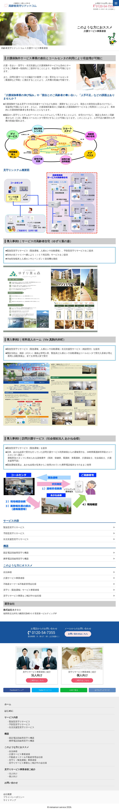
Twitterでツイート (45, 690)
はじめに (8, 711)
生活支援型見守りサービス (16, 539)
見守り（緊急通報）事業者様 (22, 760)
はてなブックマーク (102, 690)
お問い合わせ (11, 782)
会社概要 (7, 794)
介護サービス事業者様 (13, 578)
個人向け (13, 776)
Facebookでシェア (17, 690)
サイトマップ (9, 800)
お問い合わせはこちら (78, 634)
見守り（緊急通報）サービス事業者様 (21, 590)
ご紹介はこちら (37, 680)
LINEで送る (73, 690)
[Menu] (116, 3)
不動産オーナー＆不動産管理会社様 (26, 757)
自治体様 (7, 572)
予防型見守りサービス (13, 533)
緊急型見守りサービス (13, 527)
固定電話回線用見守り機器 (16, 552)
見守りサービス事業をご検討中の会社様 (22, 595)
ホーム (7, 704)
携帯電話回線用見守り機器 (16, 558)
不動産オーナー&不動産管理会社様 (19, 584)
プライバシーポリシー (13, 797)
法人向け (13, 773)
